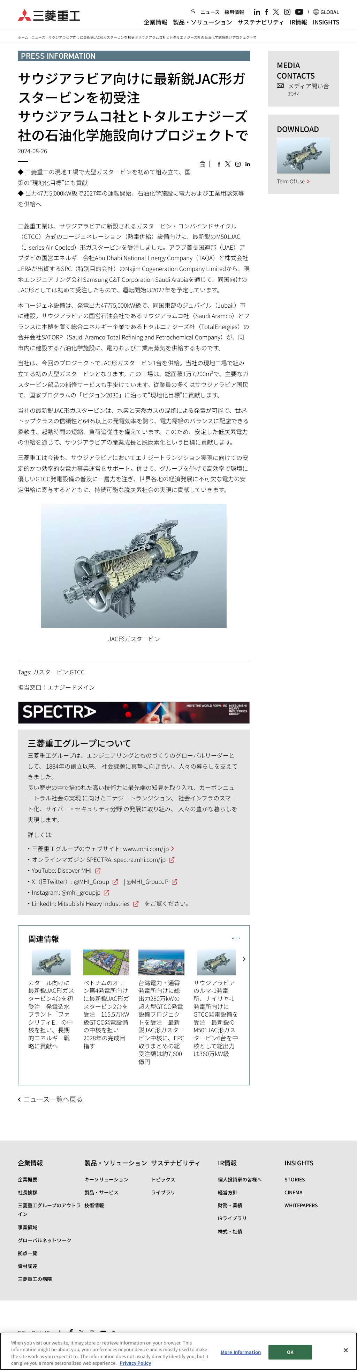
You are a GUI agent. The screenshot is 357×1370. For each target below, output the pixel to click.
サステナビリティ (260, 21)
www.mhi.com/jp (146, 848)
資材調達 (27, 1265)
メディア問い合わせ (308, 90)
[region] (178, 1351)
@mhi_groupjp (80, 892)
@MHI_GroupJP (147, 881)
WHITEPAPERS (301, 1205)
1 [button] (233, 938)
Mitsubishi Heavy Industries (94, 903)
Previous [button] (23, 1002)
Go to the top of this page (333, 1331)
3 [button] (239, 938)
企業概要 (27, 1179)
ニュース (210, 11)
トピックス (163, 1179)
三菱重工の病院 (35, 1278)
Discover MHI (75, 870)
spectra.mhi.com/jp (140, 859)
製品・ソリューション (202, 21)
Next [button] (244, 1002)
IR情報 (298, 21)
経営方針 (227, 1192)
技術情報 (94, 1205)
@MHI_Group (91, 881)
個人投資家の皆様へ (240, 1179)
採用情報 (234, 11)
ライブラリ (163, 1192)
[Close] (346, 1350)
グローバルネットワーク (44, 1240)
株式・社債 (230, 1231)
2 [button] (236, 938)
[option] (55, 999)
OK (290, 1352)
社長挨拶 (27, 1192)
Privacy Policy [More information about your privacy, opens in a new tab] (135, 1363)
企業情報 (155, 21)
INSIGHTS (326, 21)
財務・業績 (230, 1205)
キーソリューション (106, 1179)
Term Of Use (291, 181)
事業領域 (27, 1227)
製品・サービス (101, 1192)
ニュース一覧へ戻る (53, 1099)
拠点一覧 (27, 1253)
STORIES (294, 1179)
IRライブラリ (232, 1218)
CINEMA (293, 1192)
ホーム (23, 37)
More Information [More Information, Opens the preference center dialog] (241, 1352)
